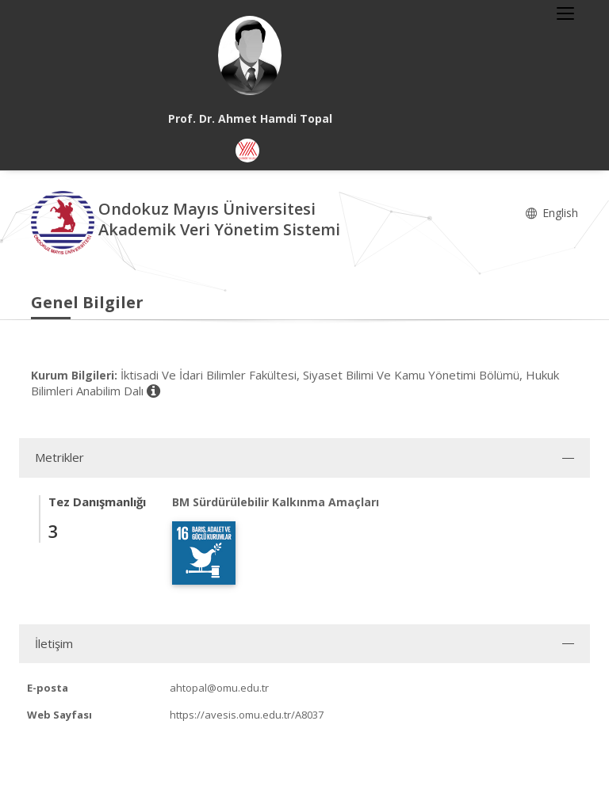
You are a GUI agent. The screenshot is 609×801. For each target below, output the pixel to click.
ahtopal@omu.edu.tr (219, 688)
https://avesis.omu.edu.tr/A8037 (247, 715)
